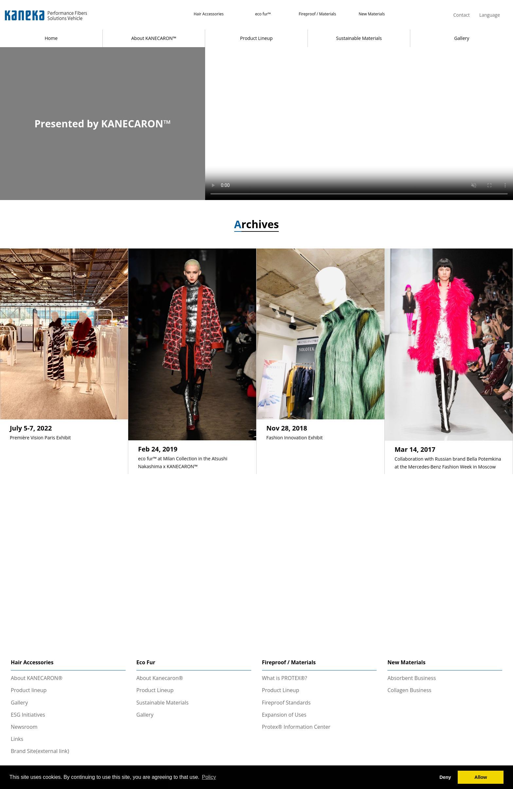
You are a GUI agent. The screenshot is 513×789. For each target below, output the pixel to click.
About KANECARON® (36, 678)
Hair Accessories (208, 14)
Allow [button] (480, 777)
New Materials (372, 14)
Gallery (461, 38)
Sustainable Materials (359, 38)
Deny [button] (445, 777)
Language (489, 15)
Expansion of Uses (284, 714)
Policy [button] (209, 777)
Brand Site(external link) (40, 751)
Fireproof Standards (286, 702)
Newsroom (24, 726)
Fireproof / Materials (317, 14)
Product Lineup (256, 38)
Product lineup (28, 690)
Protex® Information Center (296, 726)
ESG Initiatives (28, 714)
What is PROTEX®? (284, 678)
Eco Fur (145, 662)
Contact (461, 15)
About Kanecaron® (159, 678)
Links (17, 739)
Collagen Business (409, 690)
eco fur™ (263, 14)
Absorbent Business (411, 678)
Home (51, 38)
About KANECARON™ (153, 38)
